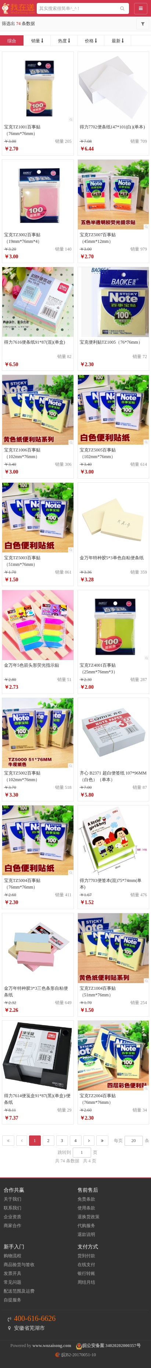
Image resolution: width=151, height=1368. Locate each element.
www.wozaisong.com (51, 1345)
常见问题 (12, 1282)
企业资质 (12, 1216)
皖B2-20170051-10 (75, 1354)
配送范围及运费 (19, 1291)
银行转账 (86, 1273)
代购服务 (86, 1225)
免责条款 (86, 1199)
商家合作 (12, 1225)
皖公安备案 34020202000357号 (111, 1345)
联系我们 (12, 1208)
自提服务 (12, 1300)
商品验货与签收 (19, 1264)
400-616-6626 (34, 1318)
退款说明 (86, 1234)
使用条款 (86, 1208)
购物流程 (12, 1255)
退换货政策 (89, 1216)
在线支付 (86, 1264)
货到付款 (86, 1255)
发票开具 (12, 1273)
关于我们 (12, 1199)
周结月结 (86, 1282)
